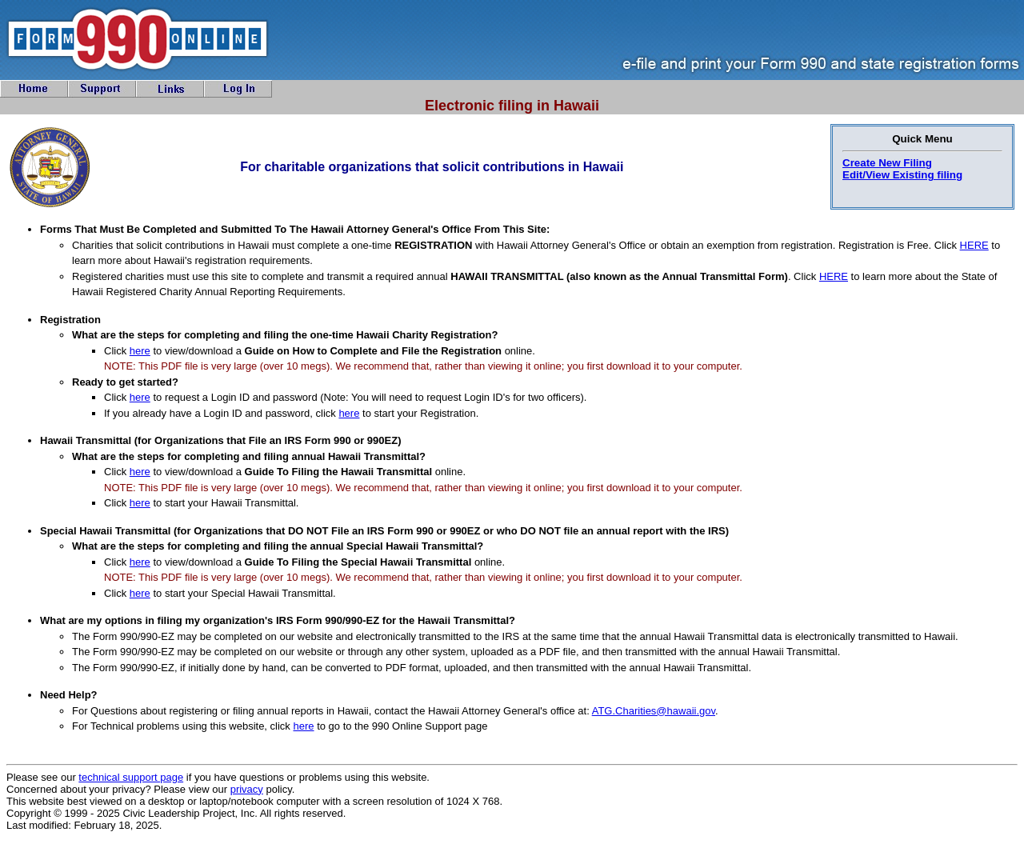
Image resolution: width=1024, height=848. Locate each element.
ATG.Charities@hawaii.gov (653, 711)
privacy (246, 789)
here (140, 351)
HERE (974, 245)
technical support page (130, 777)
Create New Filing (887, 163)
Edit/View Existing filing (902, 175)
